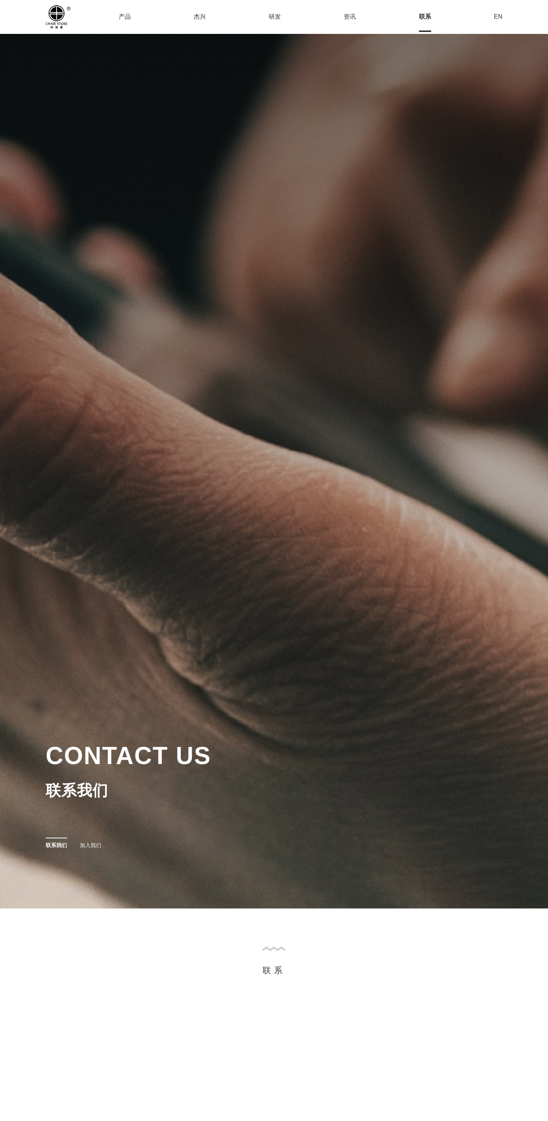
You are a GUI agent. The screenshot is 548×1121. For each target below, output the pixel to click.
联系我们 (56, 845)
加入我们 (90, 845)
